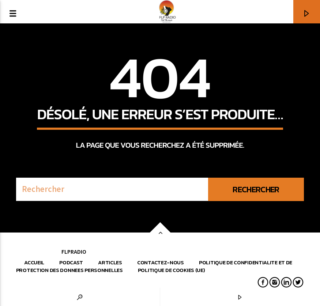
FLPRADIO (73, 251)
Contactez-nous (160, 262)
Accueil (34, 262)
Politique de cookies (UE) (171, 270)
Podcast (71, 262)
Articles (110, 262)
